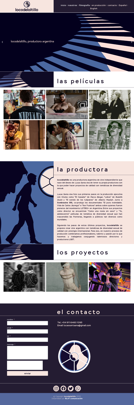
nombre (10, 319)
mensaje (10, 344)
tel (8, 336)
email (9, 328)
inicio (63, 5)
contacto (112, 5)
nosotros (72, 5)
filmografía (84, 5)
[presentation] (25, 365)
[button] (2, 42)
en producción (99, 5)
